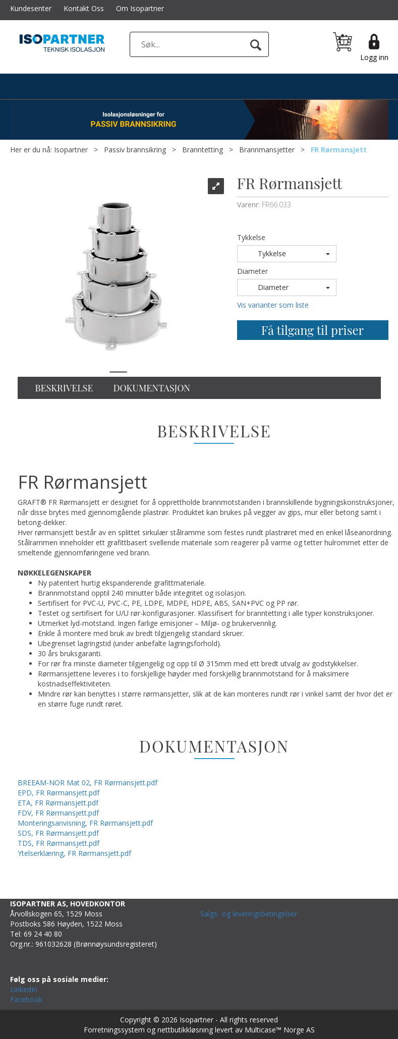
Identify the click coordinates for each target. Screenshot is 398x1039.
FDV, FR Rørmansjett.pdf (58, 813)
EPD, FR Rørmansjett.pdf (58, 792)
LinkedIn (23, 989)
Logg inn (374, 57)
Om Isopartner (140, 8)
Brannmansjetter (267, 149)
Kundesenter (30, 8)
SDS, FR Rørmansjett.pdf (58, 833)
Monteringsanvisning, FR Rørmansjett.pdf (85, 823)
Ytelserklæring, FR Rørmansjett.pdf (74, 853)
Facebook (26, 999)
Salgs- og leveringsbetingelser (248, 913)
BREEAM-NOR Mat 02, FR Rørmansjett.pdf (87, 782)
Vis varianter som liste (273, 305)
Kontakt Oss (84, 8)
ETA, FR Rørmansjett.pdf (58, 802)
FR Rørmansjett (339, 149)
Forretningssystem (114, 1029)
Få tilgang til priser (312, 330)
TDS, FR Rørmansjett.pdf (58, 843)
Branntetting (202, 149)
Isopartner (71, 149)
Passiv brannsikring (135, 149)
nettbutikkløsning (185, 1029)
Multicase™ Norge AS (280, 1029)
